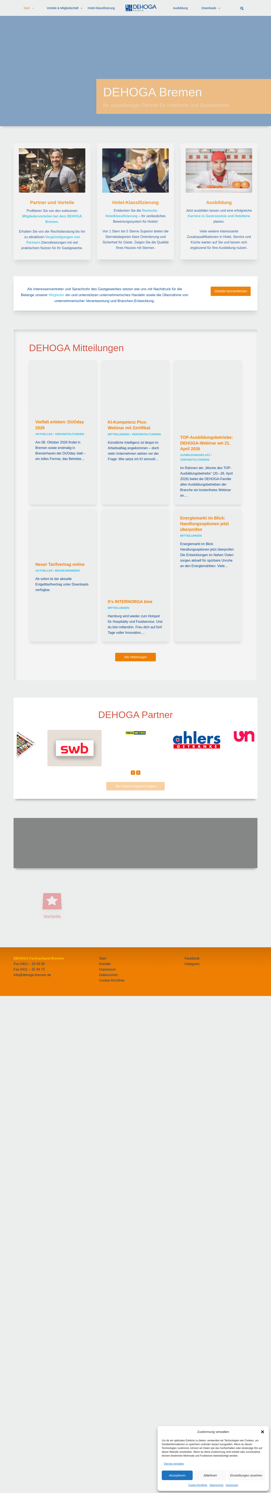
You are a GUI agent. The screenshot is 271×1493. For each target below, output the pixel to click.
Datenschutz (216, 1485)
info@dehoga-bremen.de (32, 1472)
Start (102, 1455)
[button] (262, 1432)
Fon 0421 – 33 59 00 (29, 1461)
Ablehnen (210, 1475)
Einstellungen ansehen (246, 1475)
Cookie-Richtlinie (197, 1485)
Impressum (232, 1485)
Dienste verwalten (174, 1463)
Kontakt (105, 1461)
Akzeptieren (177, 1475)
